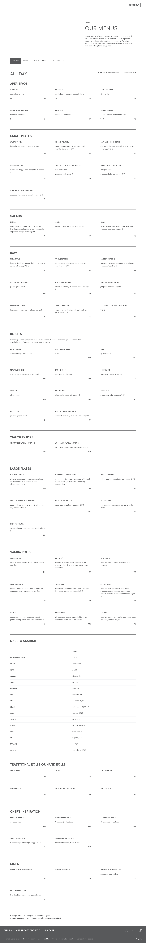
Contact (49, 930)
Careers (8, 930)
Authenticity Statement (28, 930)
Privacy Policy (29, 939)
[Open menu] (5, 5)
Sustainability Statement (62, 939)
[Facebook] (133, 930)
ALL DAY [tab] (15, 61)
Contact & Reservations (108, 73)
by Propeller (138, 939)
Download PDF (130, 73)
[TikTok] (140, 930)
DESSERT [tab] (26, 61)
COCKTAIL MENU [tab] (40, 61)
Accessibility (43, 939)
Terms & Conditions (12, 939)
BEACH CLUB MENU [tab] (58, 61)
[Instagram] (126, 930)
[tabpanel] (73, 496)
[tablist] (71, 61)
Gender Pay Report (85, 939)
